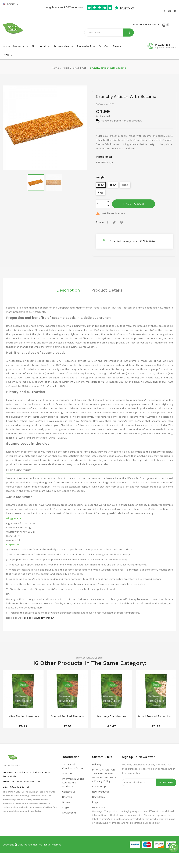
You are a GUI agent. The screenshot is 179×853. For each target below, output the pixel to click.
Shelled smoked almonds (67, 716)
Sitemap (67, 796)
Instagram (175, 11)
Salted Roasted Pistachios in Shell (156, 716)
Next (89, 128)
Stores (66, 802)
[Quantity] (101, 203)
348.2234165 (162, 44)
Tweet (114, 222)
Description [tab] (68, 290)
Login (65, 807)
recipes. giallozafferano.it (39, 617)
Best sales (98, 796)
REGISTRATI (151, 24)
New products (100, 791)
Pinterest (169, 11)
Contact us (68, 791)
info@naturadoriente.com (27, 781)
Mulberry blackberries (111, 716)
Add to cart (135, 203)
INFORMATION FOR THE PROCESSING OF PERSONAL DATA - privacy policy (104, 775)
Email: (7, 781)
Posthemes (30, 844)
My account (69, 812)
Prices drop (99, 786)
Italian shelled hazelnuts (23, 716)
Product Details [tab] (107, 290)
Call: (6, 786)
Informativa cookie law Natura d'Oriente (73, 782)
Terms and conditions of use (72, 766)
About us (67, 773)
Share (108, 222)
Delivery (96, 764)
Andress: (8, 772)
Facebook (164, 11)
